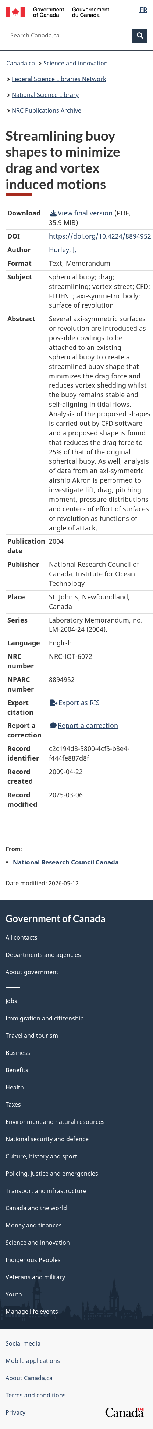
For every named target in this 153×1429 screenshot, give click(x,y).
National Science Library (45, 95)
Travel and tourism (32, 1035)
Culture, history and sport (41, 1156)
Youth (14, 1294)
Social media (23, 1343)
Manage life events (32, 1312)
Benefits (17, 1070)
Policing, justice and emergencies (52, 1173)
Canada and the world (36, 1208)
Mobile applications (33, 1361)
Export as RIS (75, 702)
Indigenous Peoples (33, 1260)
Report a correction (84, 725)
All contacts (22, 937)
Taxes (13, 1104)
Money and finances (34, 1225)
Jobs (11, 1001)
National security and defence (47, 1139)
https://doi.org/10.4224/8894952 (100, 236)
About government (32, 972)
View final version (81, 212)
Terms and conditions (36, 1395)
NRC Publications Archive (46, 110)
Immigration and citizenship (45, 1018)
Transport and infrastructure (46, 1191)
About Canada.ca (29, 1378)
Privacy (15, 1412)
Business (18, 1053)
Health (15, 1087)
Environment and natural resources (55, 1122)
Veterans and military (35, 1277)
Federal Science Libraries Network (59, 79)
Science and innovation (75, 63)
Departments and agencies (43, 955)
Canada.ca (20, 63)
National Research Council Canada (66, 861)
